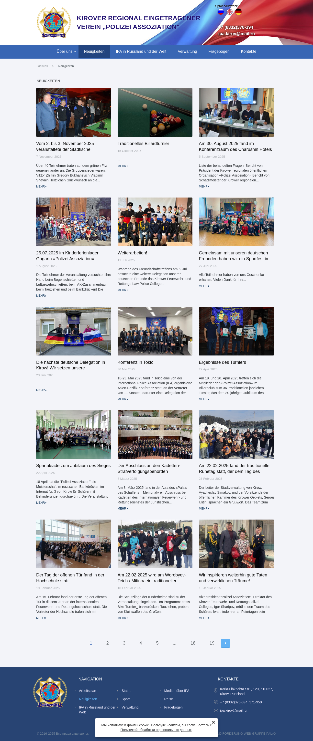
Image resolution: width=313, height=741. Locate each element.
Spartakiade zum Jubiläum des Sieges (73, 465)
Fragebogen (219, 51)
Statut (126, 691)
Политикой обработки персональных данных (156, 730)
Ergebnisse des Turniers (222, 362)
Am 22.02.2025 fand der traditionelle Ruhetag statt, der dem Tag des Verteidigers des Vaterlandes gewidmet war (234, 469)
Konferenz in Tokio (136, 362)
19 (212, 643)
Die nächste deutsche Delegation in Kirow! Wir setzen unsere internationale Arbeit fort (70, 365)
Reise (168, 699)
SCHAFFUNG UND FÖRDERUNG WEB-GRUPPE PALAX (235, 733)
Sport (126, 699)
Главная (42, 66)
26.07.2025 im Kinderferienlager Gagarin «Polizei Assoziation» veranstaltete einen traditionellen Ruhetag (67, 256)
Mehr (40, 186)
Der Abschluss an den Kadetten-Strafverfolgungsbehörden (149, 468)
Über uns (65, 51)
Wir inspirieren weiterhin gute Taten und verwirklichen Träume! (233, 578)
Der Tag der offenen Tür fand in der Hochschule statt (70, 578)
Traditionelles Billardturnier (143, 143)
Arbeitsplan (87, 691)
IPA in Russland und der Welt (141, 51)
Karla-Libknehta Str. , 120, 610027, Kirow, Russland (246, 691)
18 (192, 643)
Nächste (225, 643)
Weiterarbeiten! (132, 252)
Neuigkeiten (94, 51)
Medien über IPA (176, 691)
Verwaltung (187, 51)
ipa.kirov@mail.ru (236, 33)
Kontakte (248, 51)
